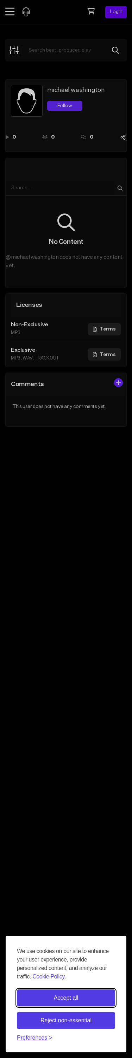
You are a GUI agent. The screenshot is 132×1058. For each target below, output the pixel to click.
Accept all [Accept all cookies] (66, 998)
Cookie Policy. (49, 977)
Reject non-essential (66, 1020)
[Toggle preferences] (34, 1038)
